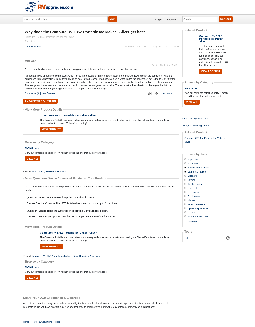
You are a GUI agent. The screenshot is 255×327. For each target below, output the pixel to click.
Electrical (192, 188)
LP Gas (191, 212)
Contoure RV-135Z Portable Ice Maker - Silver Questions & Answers (66, 256)
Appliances (193, 159)
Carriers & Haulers (197, 172)
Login (158, 19)
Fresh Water (194, 196)
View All (32, 158)
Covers (191, 180)
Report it (167, 93)
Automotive (193, 163)
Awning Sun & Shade (198, 168)
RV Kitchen (32, 148)
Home (26, 321)
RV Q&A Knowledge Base (195, 125)
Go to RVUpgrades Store (195, 118)
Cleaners (192, 176)
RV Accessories (33, 46)
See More (192, 221)
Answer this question (40, 101)
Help (186, 238)
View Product (51, 129)
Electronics (193, 192)
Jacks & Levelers (196, 204)
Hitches (191, 200)
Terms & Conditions (42, 321)
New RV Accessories (198, 216)
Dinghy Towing (195, 184)
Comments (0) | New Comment (41, 93)
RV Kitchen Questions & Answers (49, 171)
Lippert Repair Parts (198, 208)
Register (171, 19)
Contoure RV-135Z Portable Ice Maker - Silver (68, 115)
